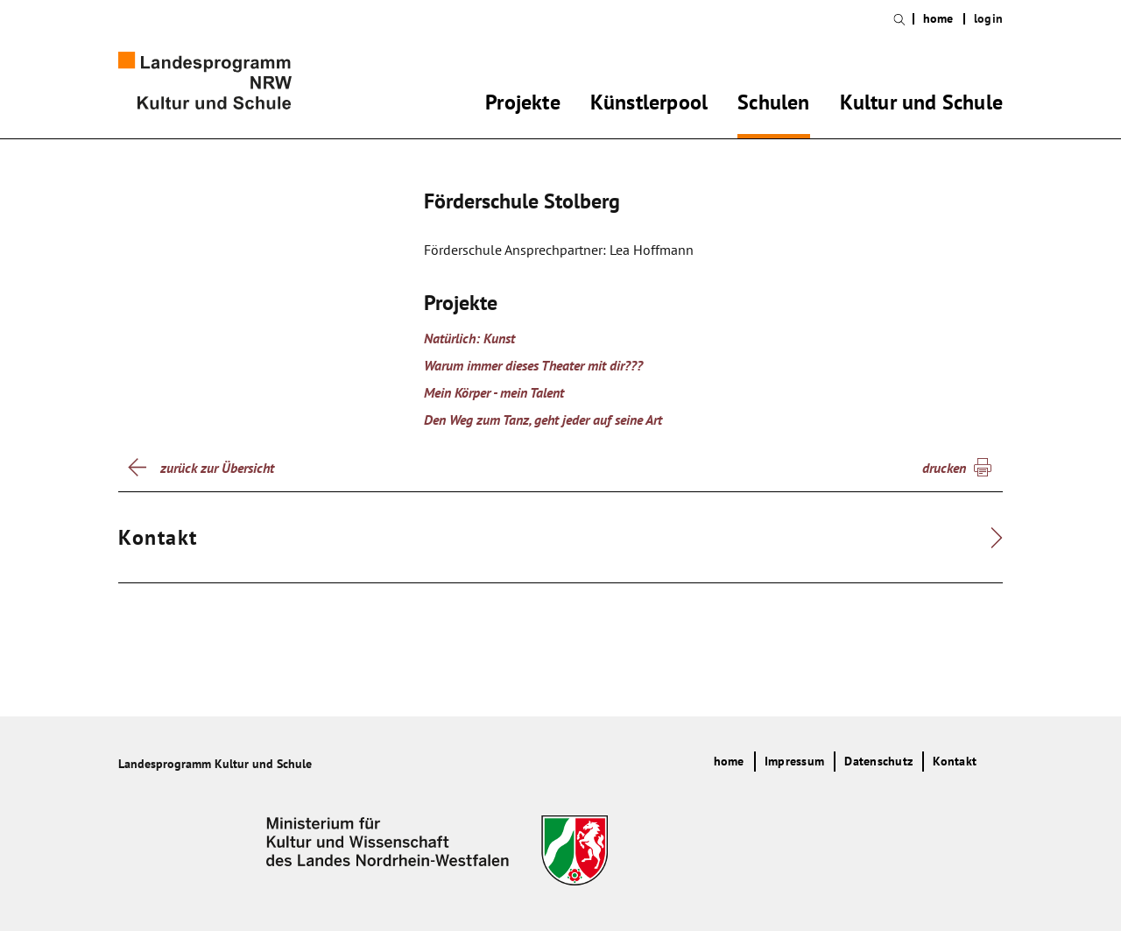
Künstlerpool (649, 105)
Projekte (522, 105)
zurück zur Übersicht (217, 467)
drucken (944, 467)
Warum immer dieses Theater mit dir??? (533, 365)
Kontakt (954, 761)
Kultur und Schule (921, 105)
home (938, 19)
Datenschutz (878, 761)
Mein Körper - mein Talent (494, 392)
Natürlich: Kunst (469, 338)
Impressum (794, 761)
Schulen (773, 105)
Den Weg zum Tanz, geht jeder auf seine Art (543, 419)
